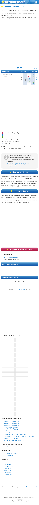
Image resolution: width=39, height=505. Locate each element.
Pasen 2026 (7, 470)
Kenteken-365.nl (8, 466)
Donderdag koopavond (10, 453)
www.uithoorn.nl (19, 269)
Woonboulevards (9, 447)
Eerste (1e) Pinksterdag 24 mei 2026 (14, 440)
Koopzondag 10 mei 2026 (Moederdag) (15, 434)
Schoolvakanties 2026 (10, 472)
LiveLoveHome (8, 468)
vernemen (4, 19)
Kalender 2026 (8, 464)
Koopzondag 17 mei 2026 (11, 438)
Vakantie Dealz (8, 475)
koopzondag (22, 289)
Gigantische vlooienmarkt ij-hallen (12, 257)
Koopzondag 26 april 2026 (11, 425)
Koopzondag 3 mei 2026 (11, 430)
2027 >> (36, 68)
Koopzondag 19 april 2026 (11, 423)
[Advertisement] (19, 44)
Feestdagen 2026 (9, 462)
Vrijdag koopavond (9, 455)
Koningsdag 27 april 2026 (11, 428)
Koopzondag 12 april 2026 (11, 421)
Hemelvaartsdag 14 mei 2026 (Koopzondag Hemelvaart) (19, 436)
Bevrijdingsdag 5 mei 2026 (11, 432)
